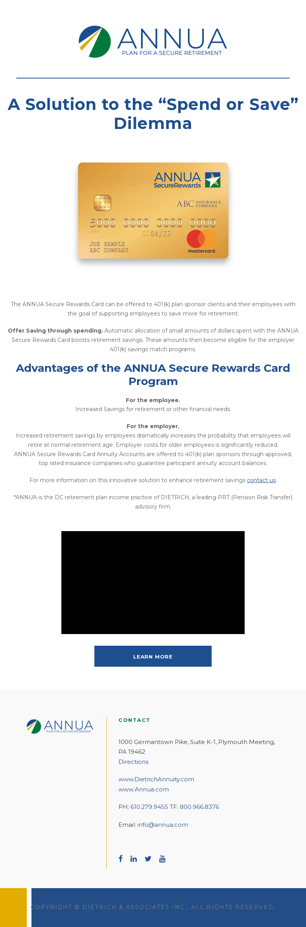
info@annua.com (162, 824)
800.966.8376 (199, 806)
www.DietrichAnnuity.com (156, 779)
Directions (133, 761)
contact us (261, 480)
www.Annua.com (143, 789)
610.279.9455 (149, 806)
